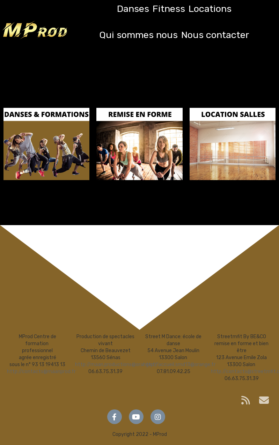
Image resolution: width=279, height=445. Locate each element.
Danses (133, 8)
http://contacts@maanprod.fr (41, 371)
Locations (210, 8)
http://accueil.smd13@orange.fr (179, 365)
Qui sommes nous (138, 34)
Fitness (169, 8)
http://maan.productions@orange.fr (116, 365)
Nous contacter (215, 34)
